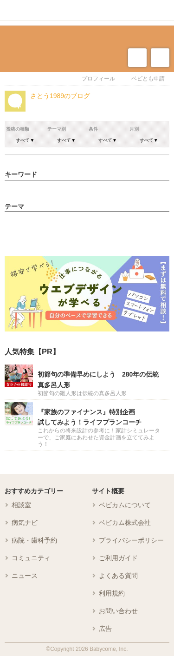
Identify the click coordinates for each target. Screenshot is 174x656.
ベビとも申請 (148, 78)
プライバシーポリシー (131, 540)
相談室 (21, 505)
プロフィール (98, 78)
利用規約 (112, 593)
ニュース (25, 575)
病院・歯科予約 (34, 540)
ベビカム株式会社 (125, 522)
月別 (134, 129)
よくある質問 (118, 575)
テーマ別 (56, 129)
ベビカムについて (125, 505)
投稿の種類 (17, 129)
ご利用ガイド (118, 558)
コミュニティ (31, 558)
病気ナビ (25, 522)
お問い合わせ (118, 611)
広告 (105, 628)
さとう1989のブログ (60, 95)
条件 (93, 129)
